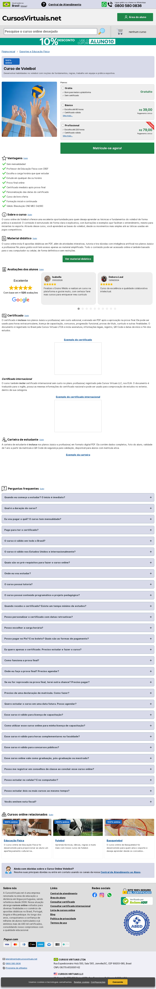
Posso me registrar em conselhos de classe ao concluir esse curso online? (49, 769)
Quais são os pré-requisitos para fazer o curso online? (37, 562)
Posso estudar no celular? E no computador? (31, 779)
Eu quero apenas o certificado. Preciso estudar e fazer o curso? (42, 649)
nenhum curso (137, 31)
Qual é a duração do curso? (20, 508)
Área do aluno (58, 897)
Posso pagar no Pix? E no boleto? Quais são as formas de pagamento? (46, 638)
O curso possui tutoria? (18, 584)
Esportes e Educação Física (34, 51)
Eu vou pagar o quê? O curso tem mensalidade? (32, 519)
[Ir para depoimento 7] (103, 309)
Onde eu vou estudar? (17, 573)
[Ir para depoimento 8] (107, 309)
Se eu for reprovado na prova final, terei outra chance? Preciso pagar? (47, 682)
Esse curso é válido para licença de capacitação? (33, 714)
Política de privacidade (63, 918)
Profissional (72, 125)
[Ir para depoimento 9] (111, 309)
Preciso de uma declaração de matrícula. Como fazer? (36, 692)
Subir (25, 158)
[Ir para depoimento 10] (115, 309)
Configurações (98, 982)
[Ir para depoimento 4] (91, 309)
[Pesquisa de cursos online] (50, 31)
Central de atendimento (63, 893)
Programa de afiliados (16, 968)
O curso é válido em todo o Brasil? (24, 540)
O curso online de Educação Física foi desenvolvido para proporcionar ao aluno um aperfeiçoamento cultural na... (26, 847)
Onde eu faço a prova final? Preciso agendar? (31, 671)
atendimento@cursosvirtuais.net (21, 959)
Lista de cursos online (62, 910)
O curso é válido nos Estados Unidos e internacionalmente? (40, 551)
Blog (52, 914)
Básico (69, 105)
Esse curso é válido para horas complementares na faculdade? (42, 736)
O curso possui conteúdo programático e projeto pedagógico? (42, 595)
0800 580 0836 (128, 6)
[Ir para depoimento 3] (87, 309)
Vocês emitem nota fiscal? (20, 801)
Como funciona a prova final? (21, 660)
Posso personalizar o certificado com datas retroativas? (38, 616)
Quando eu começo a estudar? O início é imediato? (34, 497)
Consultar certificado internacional (70, 906)
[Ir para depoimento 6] (99, 309)
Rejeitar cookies (82, 982)
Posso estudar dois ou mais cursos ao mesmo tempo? (36, 790)
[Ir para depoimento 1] (79, 309)
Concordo (118, 982)
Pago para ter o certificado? (21, 529)
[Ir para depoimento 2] (83, 309)
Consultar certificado (62, 901)
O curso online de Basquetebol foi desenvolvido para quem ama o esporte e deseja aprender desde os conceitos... (127, 847)
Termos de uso (58, 922)
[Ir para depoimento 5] (95, 309)
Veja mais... (68, 115)
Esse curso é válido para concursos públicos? (31, 747)
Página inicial (8, 51)
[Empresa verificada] (137, 904)
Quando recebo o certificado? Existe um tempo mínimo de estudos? (45, 606)
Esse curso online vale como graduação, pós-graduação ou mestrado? (46, 758)
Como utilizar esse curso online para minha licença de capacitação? (44, 725)
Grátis (68, 88)
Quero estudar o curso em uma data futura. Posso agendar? (40, 703)
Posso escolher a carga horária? (23, 627)
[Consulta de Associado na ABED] (137, 937)
